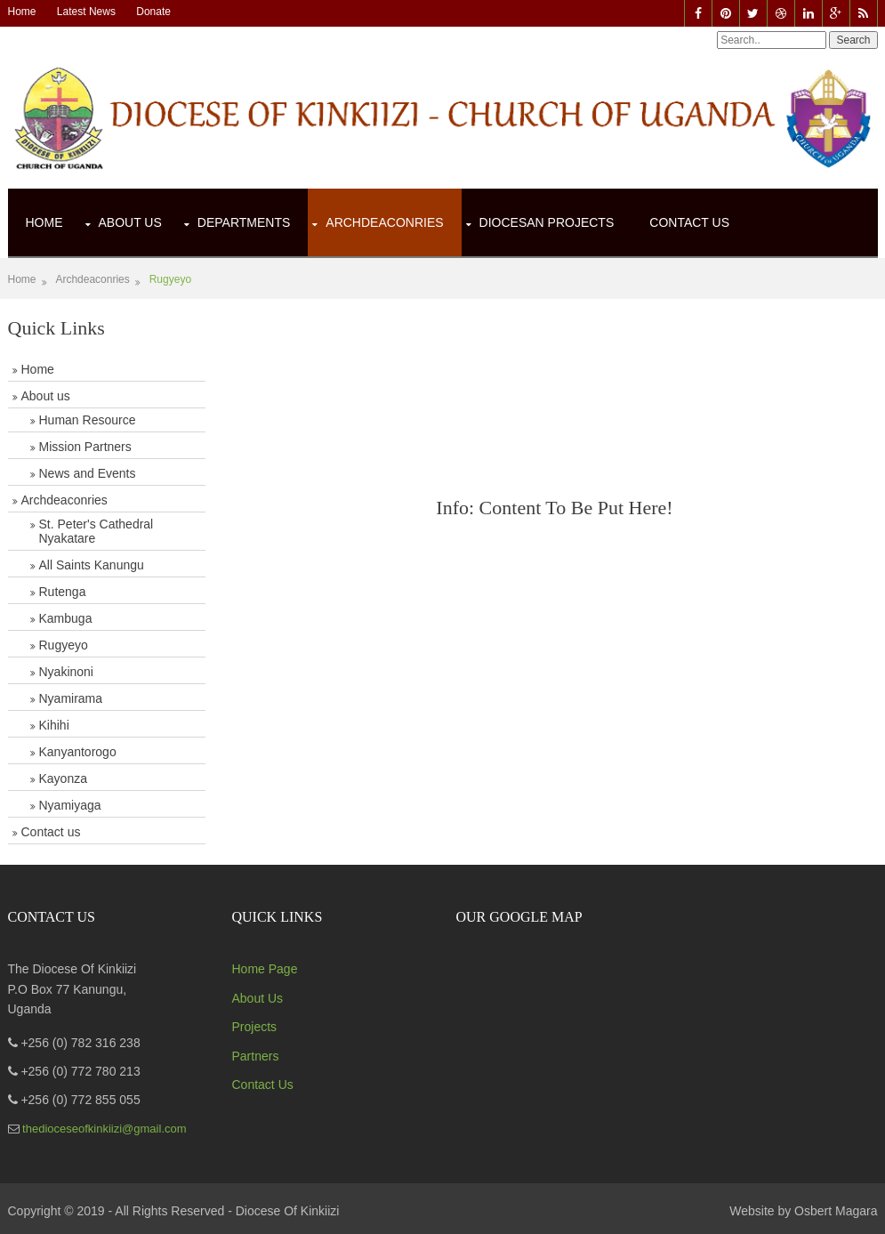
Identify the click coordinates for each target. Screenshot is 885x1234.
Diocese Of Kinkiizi (288, 1211)
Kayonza (63, 778)
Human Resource (87, 420)
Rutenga (62, 592)
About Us (130, 222)
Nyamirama (71, 698)
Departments (244, 222)
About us (45, 396)
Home (22, 11)
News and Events (87, 473)
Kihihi (54, 725)
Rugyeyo (170, 279)
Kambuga (66, 618)
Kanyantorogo (78, 752)
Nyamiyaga (70, 805)
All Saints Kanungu (91, 565)
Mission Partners (85, 447)
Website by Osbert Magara (803, 1211)
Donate (153, 11)
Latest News (86, 11)
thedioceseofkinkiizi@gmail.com (103, 1128)
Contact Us (689, 222)
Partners (255, 1056)
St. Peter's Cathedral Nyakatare (96, 531)
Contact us (51, 832)
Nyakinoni (66, 672)
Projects (255, 1027)
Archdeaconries (384, 222)
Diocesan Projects (547, 222)
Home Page (265, 969)
